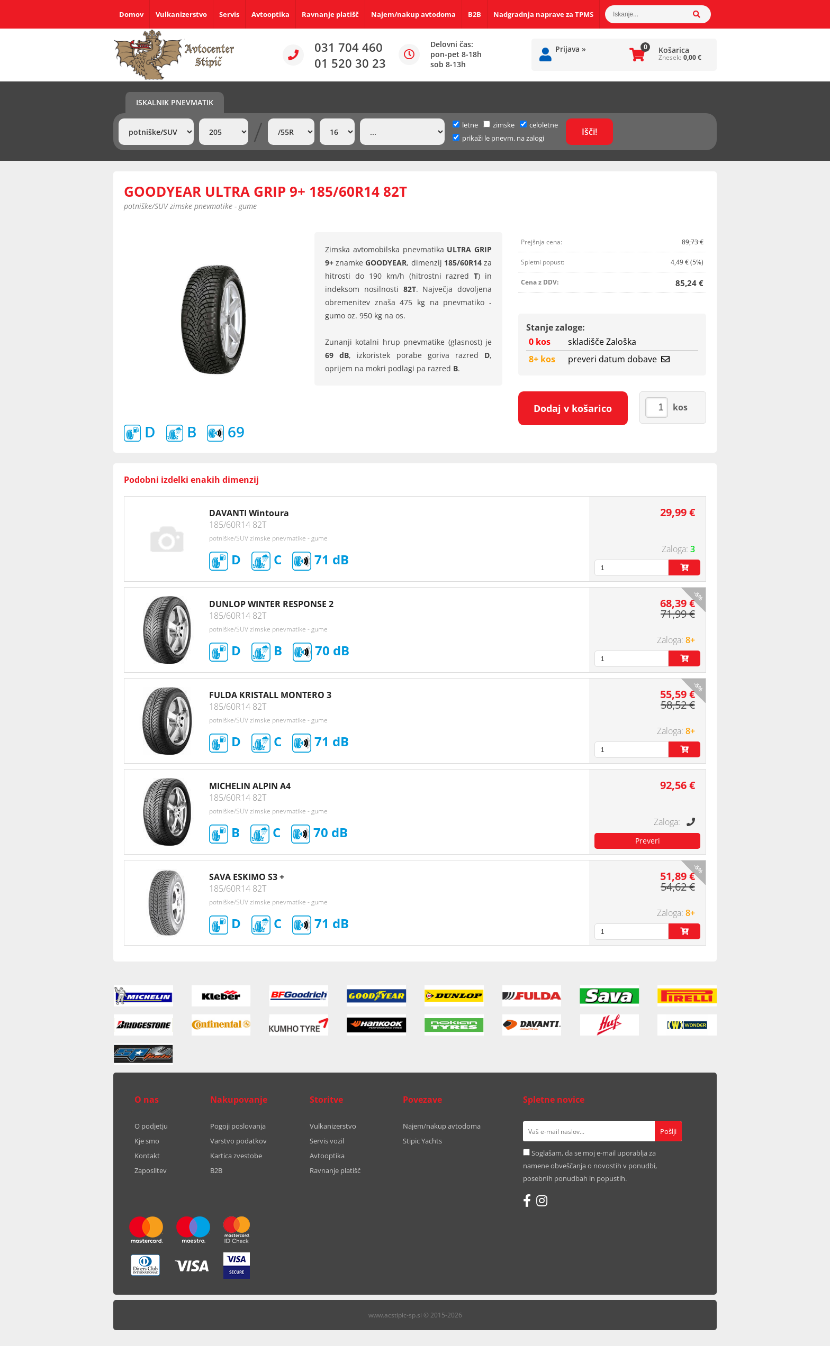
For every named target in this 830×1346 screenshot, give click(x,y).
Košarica (673, 50)
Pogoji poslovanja (238, 1126)
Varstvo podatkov (238, 1141)
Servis (229, 14)
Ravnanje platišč (330, 14)
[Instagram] (541, 1200)
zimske (499, 125)
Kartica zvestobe (236, 1155)
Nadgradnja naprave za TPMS (543, 14)
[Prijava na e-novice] (668, 1131)
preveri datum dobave (619, 359)
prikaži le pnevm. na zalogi (503, 138)
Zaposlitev (150, 1170)
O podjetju (151, 1126)
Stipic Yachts (422, 1141)
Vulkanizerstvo (181, 14)
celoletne (539, 125)
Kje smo (146, 1141)
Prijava (570, 49)
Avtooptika (270, 14)
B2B (474, 14)
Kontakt (147, 1155)
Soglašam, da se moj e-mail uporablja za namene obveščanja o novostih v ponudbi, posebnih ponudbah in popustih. (590, 1165)
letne (465, 125)
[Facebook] (527, 1200)
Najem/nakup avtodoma (413, 14)
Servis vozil (327, 1141)
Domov (131, 14)
